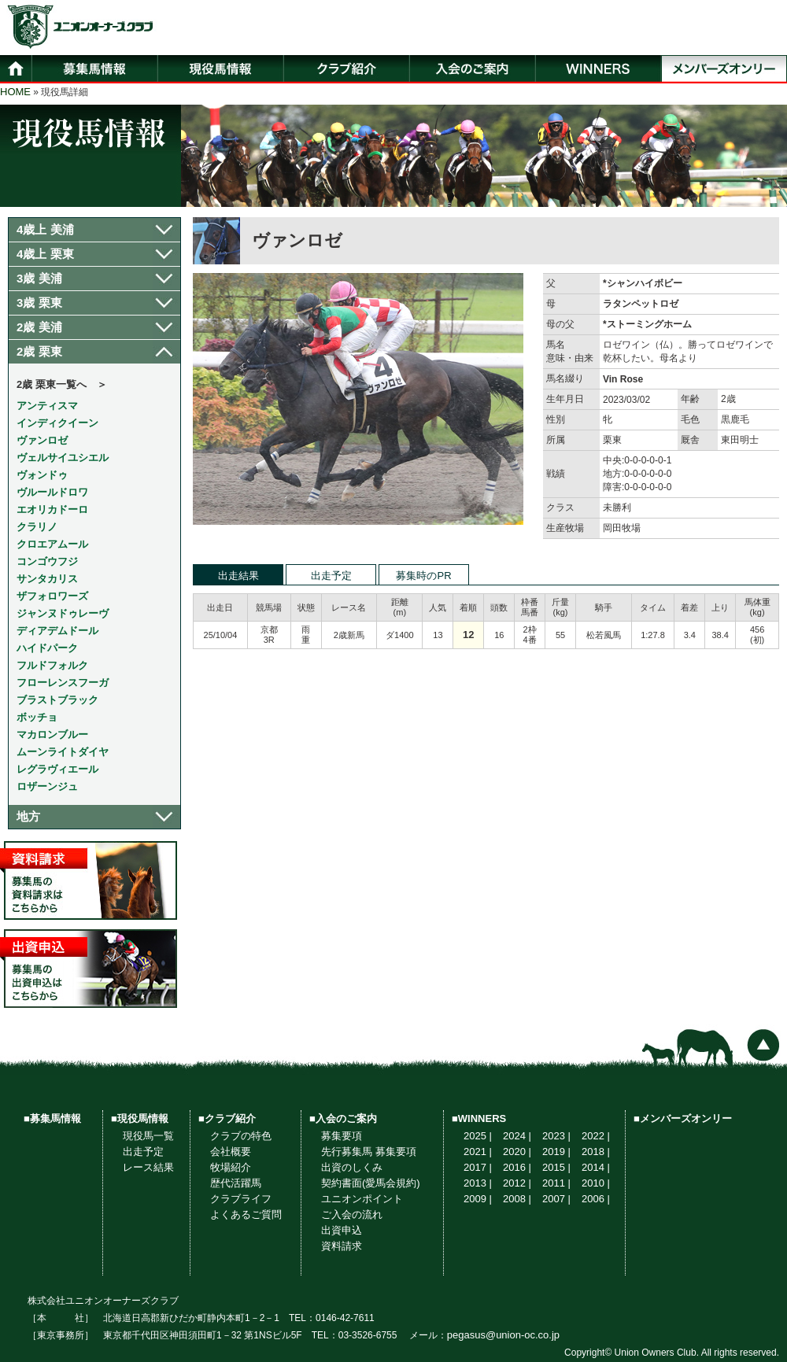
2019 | (556, 1151)
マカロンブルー (52, 734)
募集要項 (341, 1136)
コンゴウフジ (47, 561)
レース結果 (148, 1167)
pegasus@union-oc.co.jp (503, 1335)
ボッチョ (37, 717)
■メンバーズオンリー (683, 1118)
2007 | (556, 1199)
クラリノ (37, 527)
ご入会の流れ (351, 1214)
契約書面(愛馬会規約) (370, 1183)
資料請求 (341, 1246)
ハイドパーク (47, 648)
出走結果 (238, 575)
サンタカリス (47, 579)
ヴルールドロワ (52, 492)
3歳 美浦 (39, 278)
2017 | (478, 1167)
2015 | (556, 1167)
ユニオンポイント (362, 1199)
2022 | (596, 1136)
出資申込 (341, 1230)
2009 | (478, 1199)
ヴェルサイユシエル (63, 457)
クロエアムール (52, 544)
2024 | (517, 1136)
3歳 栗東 (39, 302)
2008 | (517, 1199)
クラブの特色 (241, 1136)
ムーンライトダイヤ (63, 752)
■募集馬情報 (52, 1118)
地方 (28, 816)
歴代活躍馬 (235, 1183)
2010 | (596, 1183)
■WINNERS (479, 1118)
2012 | (517, 1183)
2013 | (478, 1183)
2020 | (517, 1151)
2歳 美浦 (39, 327)
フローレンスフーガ (63, 682)
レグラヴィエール (57, 769)
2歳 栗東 (39, 351)
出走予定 (331, 575)
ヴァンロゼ (42, 440)
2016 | (517, 1167)
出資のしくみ (351, 1167)
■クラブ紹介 (227, 1118)
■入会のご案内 (343, 1118)
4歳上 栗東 (45, 253)
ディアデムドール (57, 631)
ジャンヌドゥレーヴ (63, 613)
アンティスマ (47, 406)
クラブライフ (241, 1199)
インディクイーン (57, 423)
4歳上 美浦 (45, 229)
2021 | (478, 1151)
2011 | (556, 1183)
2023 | (556, 1136)
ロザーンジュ (47, 786)
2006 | (596, 1199)
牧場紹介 (230, 1167)
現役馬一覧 (148, 1136)
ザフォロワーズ (52, 596)
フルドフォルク (52, 665)
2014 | (596, 1167)
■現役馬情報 (139, 1118)
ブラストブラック (57, 700)
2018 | (596, 1151)
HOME (15, 92)
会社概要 (230, 1151)
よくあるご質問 (246, 1214)
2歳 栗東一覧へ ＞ (62, 384)
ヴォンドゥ (42, 475)
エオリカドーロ (52, 509)
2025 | (478, 1136)
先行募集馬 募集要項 (368, 1151)
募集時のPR (423, 575)
